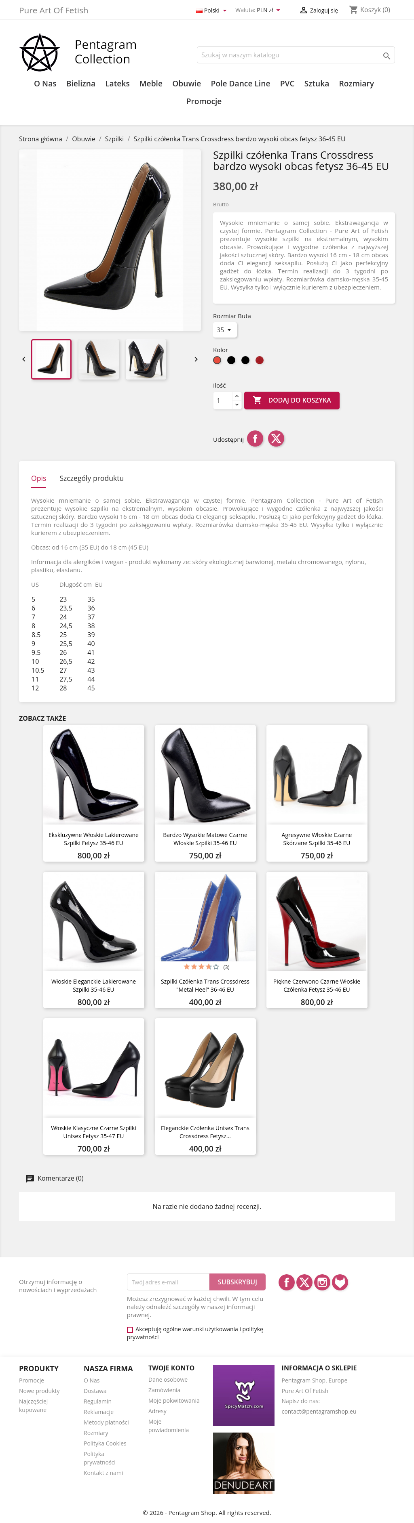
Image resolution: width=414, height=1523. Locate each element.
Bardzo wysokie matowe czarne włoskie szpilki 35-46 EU (205, 839)
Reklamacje (99, 1412)
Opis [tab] (38, 478)
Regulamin (98, 1401)
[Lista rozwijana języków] (213, 10)
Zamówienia (164, 1390)
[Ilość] (222, 400)
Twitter (304, 1282)
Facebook (287, 1282)
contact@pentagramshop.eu (319, 1411)
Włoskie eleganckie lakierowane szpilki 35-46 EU (93, 985)
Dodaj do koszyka (292, 400)
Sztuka (317, 83)
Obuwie (186, 83)
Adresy (157, 1411)
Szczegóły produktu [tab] (91, 478)
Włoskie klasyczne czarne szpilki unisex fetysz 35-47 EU (93, 1132)
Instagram (322, 1282)
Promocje (204, 101)
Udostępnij (255, 438)
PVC (287, 83)
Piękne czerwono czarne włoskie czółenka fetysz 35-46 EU (316, 985)
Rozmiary (356, 83)
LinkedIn (340, 1282)
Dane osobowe (168, 1379)
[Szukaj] (296, 54)
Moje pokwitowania (174, 1400)
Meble (151, 83)
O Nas (45, 83)
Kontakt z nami (103, 1473)
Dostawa (95, 1391)
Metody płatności (106, 1422)
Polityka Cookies (105, 1443)
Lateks (117, 83)
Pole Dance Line (240, 83)
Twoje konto (171, 1368)
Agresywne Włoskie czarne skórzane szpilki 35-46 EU (317, 839)
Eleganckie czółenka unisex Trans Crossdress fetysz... (205, 1132)
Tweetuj (276, 438)
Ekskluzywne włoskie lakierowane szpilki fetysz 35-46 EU (94, 839)
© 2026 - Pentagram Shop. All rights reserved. (207, 1512)
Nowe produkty (39, 1391)
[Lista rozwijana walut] (270, 10)
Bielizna (80, 83)
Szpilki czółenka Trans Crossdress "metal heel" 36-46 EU (205, 985)
